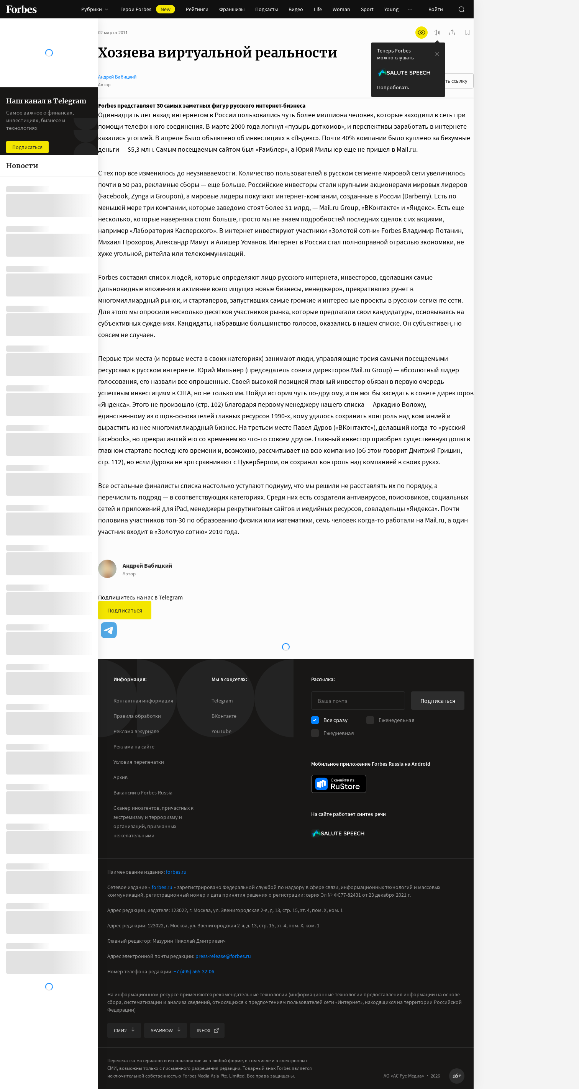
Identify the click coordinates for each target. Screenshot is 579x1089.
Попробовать (393, 87)
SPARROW (166, 1030)
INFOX (208, 1030)
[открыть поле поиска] (461, 9)
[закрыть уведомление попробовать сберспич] (437, 54)
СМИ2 (125, 1030)
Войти (435, 9)
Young (391, 9)
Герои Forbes (147, 9)
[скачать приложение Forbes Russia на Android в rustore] (338, 784)
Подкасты (266, 9)
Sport (367, 9)
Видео (296, 9)
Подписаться (124, 610)
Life (318, 9)
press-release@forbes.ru (223, 956)
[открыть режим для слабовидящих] (421, 32)
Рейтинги (197, 9)
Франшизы (231, 9)
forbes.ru (176, 871)
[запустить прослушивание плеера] (437, 32)
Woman (341, 9)
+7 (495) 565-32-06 (194, 971)
